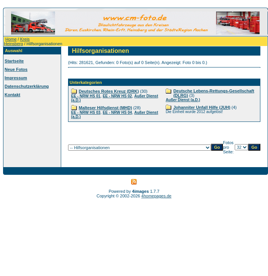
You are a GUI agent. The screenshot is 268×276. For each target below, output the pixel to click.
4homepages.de (156, 196)
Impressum (16, 78)
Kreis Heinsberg (17, 41)
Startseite (14, 61)
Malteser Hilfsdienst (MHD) (105, 107)
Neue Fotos (16, 69)
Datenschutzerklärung (27, 86)
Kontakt (12, 94)
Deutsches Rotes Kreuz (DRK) (109, 91)
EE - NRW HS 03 (86, 112)
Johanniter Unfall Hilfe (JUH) (201, 107)
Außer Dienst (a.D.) (183, 100)
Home (10, 39)
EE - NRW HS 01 (86, 96)
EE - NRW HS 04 (117, 112)
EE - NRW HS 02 (117, 96)
